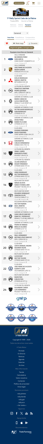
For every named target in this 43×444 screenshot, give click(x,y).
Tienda (21, 372)
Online (20, 25)
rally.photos (21, 394)
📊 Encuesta (32, 43)
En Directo (21, 354)
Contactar (21, 381)
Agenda (21, 359)
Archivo (21, 365)
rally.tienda (21, 397)
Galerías (21, 362)
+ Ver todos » (21, 405)
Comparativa (30, 37)
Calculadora (21, 375)
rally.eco (21, 402)
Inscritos (10, 37)
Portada (21, 351)
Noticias (13, 25)
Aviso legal (21, 387)
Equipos (28, 25)
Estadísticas (19, 37)
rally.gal (22, 399)
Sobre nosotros (21, 378)
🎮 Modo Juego (18, 43)
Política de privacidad (21, 384)
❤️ (7, 43)
